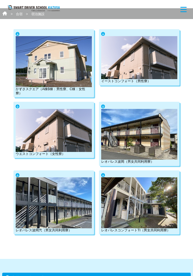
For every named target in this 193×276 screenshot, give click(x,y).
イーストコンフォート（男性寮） (139, 59)
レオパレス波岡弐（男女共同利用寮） (54, 204)
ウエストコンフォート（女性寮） (54, 132)
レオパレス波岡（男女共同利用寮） (139, 136)
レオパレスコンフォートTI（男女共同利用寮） (139, 204)
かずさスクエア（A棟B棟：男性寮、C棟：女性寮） (54, 65)
